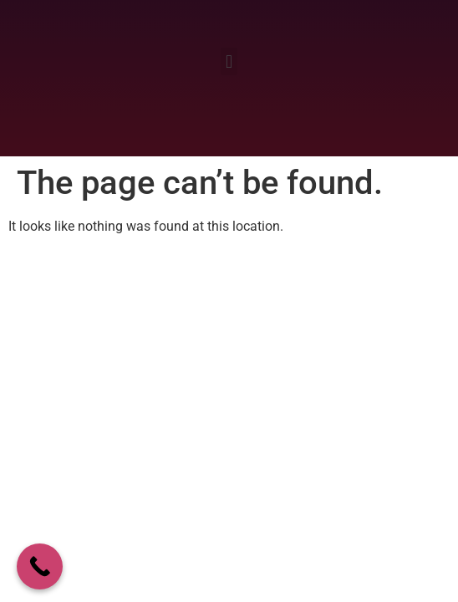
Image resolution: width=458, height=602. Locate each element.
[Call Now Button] (40, 566)
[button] (229, 61)
